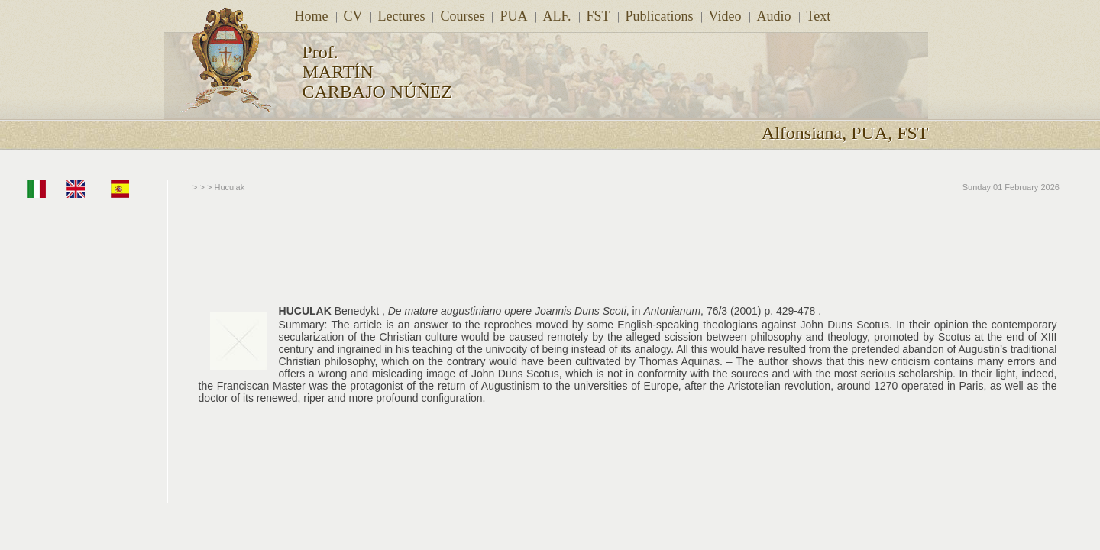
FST (598, 16)
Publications (660, 16)
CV (353, 16)
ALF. (557, 16)
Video (725, 16)
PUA (513, 16)
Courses (462, 16)
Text (819, 16)
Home (311, 16)
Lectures (401, 16)
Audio (774, 16)
